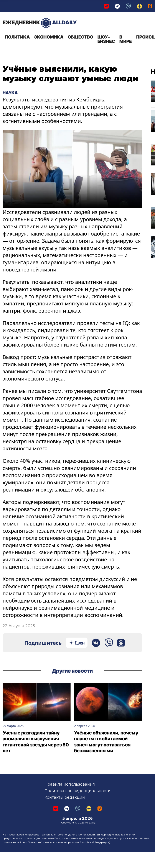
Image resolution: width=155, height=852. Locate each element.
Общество (80, 37)
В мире (125, 39)
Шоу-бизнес (106, 39)
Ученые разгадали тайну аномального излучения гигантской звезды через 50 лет (36, 742)
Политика (17, 37)
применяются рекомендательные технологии (68, 834)
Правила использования (70, 784)
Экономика (48, 37)
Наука (10, 92)
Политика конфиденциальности (77, 790)
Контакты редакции (65, 797)
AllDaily (40, 23)
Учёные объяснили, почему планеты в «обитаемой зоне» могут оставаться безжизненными (106, 742)
